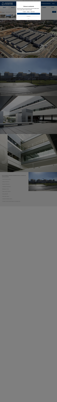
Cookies (28, 18)
